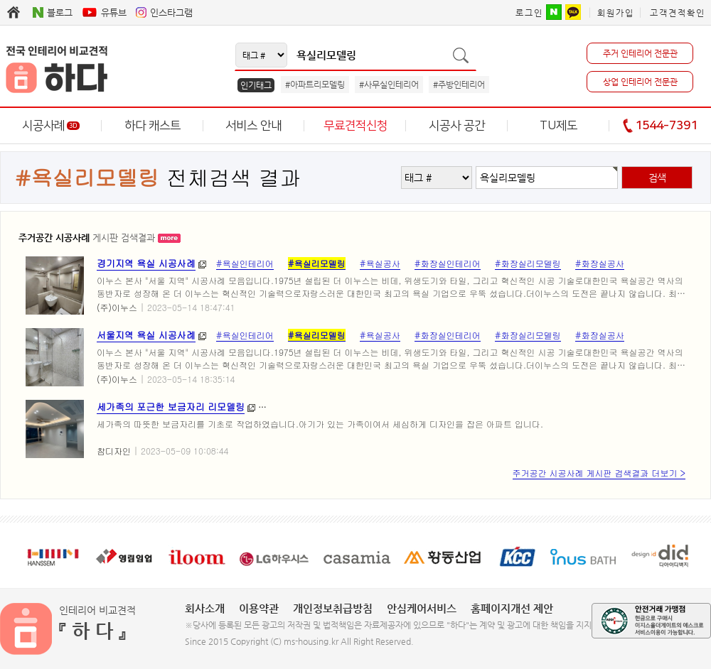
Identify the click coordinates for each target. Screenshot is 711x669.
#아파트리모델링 (315, 84)
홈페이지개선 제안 (512, 608)
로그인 (529, 13)
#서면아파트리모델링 (370, 407)
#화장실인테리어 (448, 263)
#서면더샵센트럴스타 (467, 407)
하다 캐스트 (152, 125)
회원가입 (615, 13)
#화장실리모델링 (528, 263)
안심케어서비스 (421, 608)
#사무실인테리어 (389, 84)
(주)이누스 (117, 307)
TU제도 (558, 125)
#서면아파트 (289, 407)
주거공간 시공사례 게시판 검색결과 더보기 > (599, 473)
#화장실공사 (599, 263)
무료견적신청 (355, 125)
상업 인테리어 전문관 (640, 82)
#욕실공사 (380, 263)
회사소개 (205, 608)
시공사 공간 (457, 125)
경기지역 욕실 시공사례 (146, 263)
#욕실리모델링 (317, 263)
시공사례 (51, 125)
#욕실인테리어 (245, 263)
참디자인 (114, 451)
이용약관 (259, 608)
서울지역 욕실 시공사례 (146, 335)
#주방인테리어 (459, 84)
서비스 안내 (253, 125)
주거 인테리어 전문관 (640, 53)
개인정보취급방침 (333, 608)
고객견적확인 (677, 13)
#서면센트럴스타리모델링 (573, 407)
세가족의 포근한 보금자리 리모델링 (171, 406)
